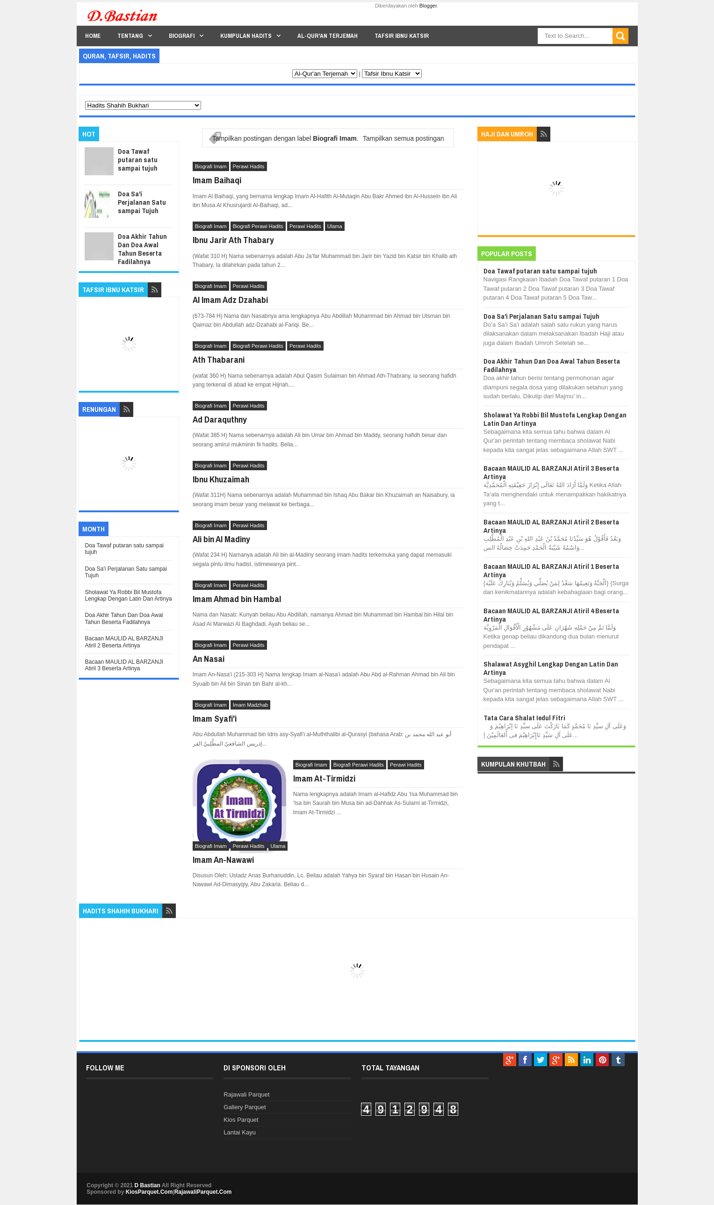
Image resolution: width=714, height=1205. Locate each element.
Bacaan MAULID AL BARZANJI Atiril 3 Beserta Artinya (124, 665)
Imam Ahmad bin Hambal (237, 599)
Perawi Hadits (249, 166)
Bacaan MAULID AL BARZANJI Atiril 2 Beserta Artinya (124, 641)
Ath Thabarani (219, 359)
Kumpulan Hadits (246, 36)
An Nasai (208, 659)
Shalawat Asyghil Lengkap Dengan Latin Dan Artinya (550, 668)
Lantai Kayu (240, 1132)
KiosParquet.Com (149, 1192)
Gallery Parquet (245, 1107)
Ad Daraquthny (220, 419)
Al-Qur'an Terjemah (327, 36)
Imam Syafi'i (215, 718)
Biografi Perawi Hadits (258, 226)
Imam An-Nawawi (223, 860)
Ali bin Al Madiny (221, 539)
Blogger (428, 5)
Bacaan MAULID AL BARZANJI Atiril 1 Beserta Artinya (551, 570)
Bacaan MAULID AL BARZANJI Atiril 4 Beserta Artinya (551, 615)
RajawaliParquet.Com (203, 1192)
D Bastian (147, 1185)
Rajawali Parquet (246, 1094)
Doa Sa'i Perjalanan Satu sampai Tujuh (142, 202)
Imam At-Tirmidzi (324, 778)
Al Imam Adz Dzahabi (230, 300)
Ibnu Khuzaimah (221, 479)
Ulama (334, 226)
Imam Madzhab (250, 705)
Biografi (182, 36)
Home (93, 36)
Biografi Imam (211, 166)
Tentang (130, 36)
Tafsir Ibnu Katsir (402, 36)
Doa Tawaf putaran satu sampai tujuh (138, 159)
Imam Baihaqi (217, 180)
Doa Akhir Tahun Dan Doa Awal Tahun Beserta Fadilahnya (142, 248)
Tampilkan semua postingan (403, 138)
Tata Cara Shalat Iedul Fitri (524, 718)
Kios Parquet (241, 1119)
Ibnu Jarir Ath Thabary (233, 240)
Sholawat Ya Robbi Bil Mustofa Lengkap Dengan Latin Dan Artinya (128, 595)
